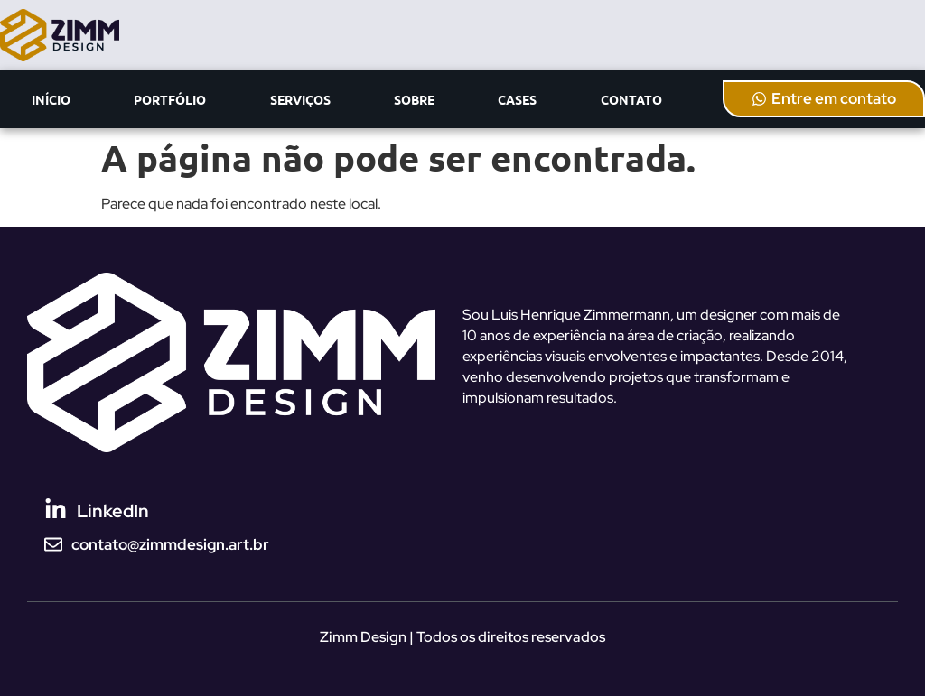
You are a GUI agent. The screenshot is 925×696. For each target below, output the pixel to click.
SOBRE (414, 99)
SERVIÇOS (300, 99)
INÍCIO (51, 99)
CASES (517, 99)
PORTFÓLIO (170, 99)
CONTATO (631, 99)
